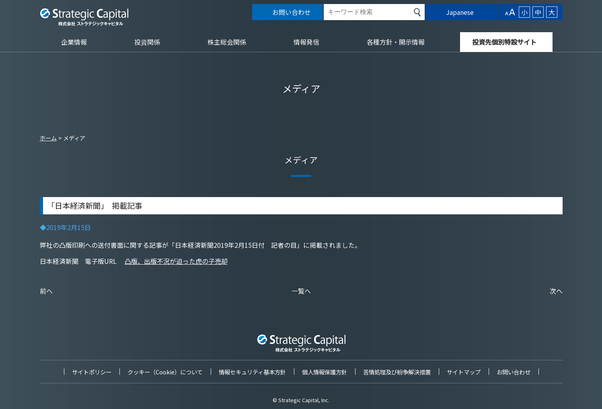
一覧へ (301, 291)
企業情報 (74, 42)
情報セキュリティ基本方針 (252, 372)
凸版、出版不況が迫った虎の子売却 (176, 261)
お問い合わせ (513, 372)
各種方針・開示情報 (396, 42)
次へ (556, 291)
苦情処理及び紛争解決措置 (397, 372)
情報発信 (306, 42)
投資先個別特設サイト (504, 42)
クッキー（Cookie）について (165, 372)
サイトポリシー (91, 372)
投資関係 (147, 42)
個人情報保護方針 (324, 372)
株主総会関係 (227, 42)
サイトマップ (464, 372)
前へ (46, 291)
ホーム (48, 138)
